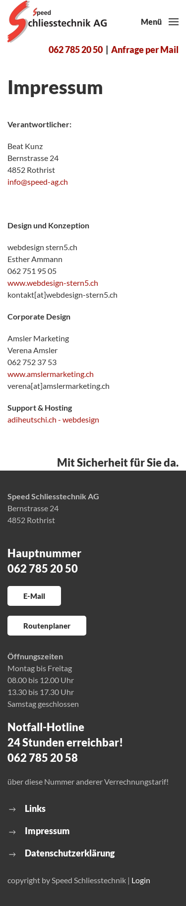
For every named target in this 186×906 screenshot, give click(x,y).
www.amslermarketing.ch (50, 373)
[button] (160, 22)
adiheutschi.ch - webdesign (53, 419)
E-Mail (34, 595)
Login (140, 880)
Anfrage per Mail (145, 49)
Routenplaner (46, 625)
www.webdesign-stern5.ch (52, 282)
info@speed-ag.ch (37, 181)
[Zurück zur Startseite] (57, 22)
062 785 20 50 (76, 49)
